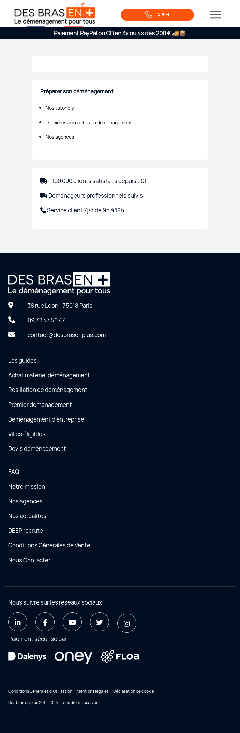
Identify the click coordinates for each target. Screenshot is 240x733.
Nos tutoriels (60, 108)
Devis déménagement (37, 449)
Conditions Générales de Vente (49, 545)
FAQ (13, 471)
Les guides (22, 360)
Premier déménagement (40, 405)
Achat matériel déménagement (49, 375)
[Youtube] (72, 621)
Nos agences (60, 137)
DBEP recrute (25, 530)
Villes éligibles (26, 434)
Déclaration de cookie (133, 691)
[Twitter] (99, 621)
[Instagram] (126, 623)
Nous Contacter (29, 560)
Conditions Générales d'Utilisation (40, 691)
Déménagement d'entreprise (46, 419)
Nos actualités (27, 516)
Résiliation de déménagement (47, 390)
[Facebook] (45, 621)
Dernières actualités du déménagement (89, 122)
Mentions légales (93, 691)
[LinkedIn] (17, 621)
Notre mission (26, 486)
